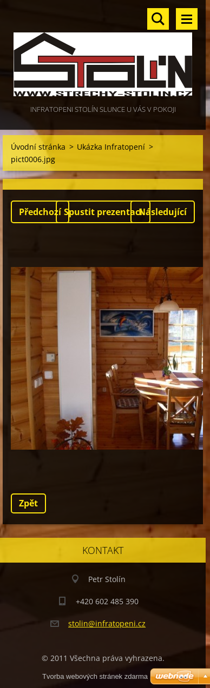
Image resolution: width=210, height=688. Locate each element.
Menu (187, 19)
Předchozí (40, 212)
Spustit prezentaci (103, 212)
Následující (163, 212)
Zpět (28, 503)
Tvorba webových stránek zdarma (95, 676)
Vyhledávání (158, 19)
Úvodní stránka (38, 147)
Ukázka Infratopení (111, 147)
